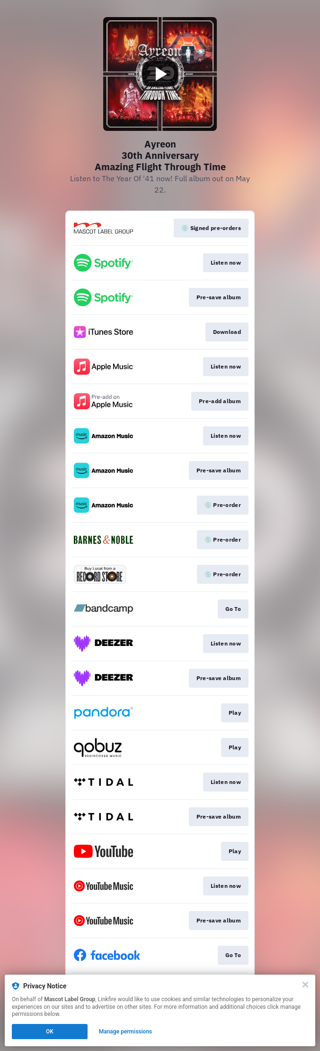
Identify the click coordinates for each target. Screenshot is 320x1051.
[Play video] (160, 74)
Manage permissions (125, 1031)
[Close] (305, 984)
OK (49, 1031)
